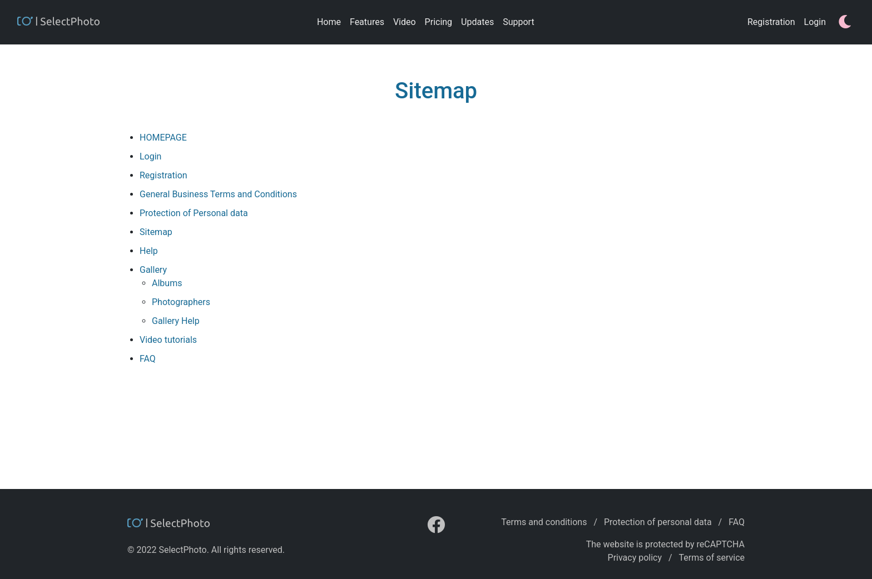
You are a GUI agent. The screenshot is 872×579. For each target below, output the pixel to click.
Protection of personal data (658, 522)
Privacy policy (635, 557)
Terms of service (712, 557)
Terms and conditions (544, 522)
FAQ (737, 522)
